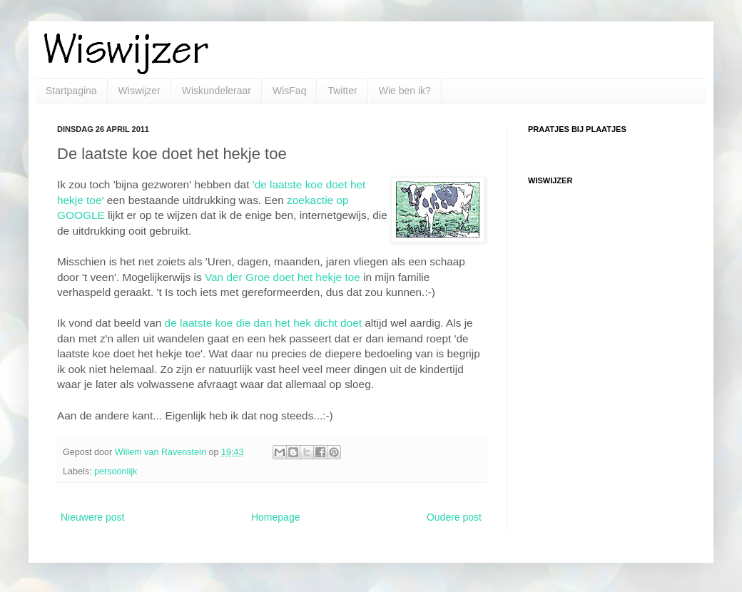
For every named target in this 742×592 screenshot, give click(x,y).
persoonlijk (115, 471)
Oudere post (454, 517)
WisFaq (289, 90)
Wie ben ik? (405, 90)
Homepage (275, 517)
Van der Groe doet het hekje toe (282, 277)
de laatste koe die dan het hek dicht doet (263, 323)
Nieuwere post (93, 517)
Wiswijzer (139, 90)
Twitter (342, 90)
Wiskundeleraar (216, 90)
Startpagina (71, 90)
